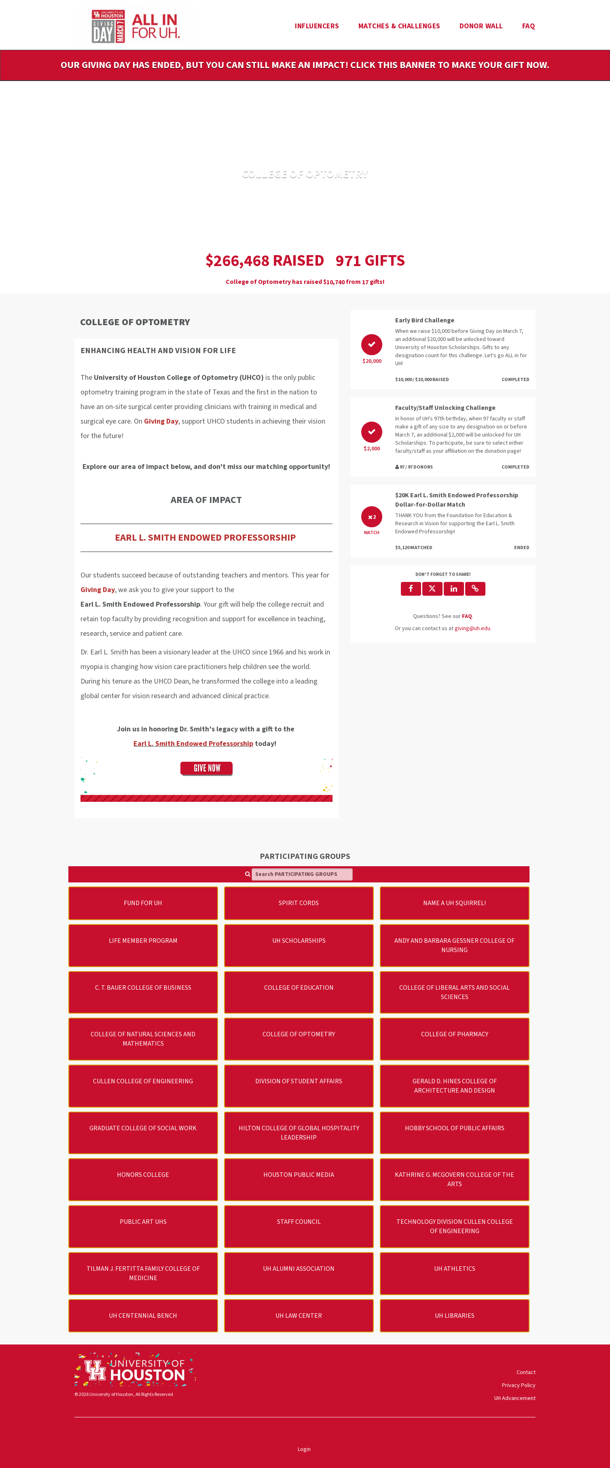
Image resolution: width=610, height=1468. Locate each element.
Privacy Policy (519, 1385)
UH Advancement (515, 1398)
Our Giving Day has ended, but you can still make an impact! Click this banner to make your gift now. (305, 65)
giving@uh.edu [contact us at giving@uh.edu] (472, 628)
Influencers (317, 26)
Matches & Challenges (399, 26)
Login (304, 1449)
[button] (475, 589)
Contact (526, 1372)
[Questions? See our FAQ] (467, 616)
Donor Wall (481, 26)
